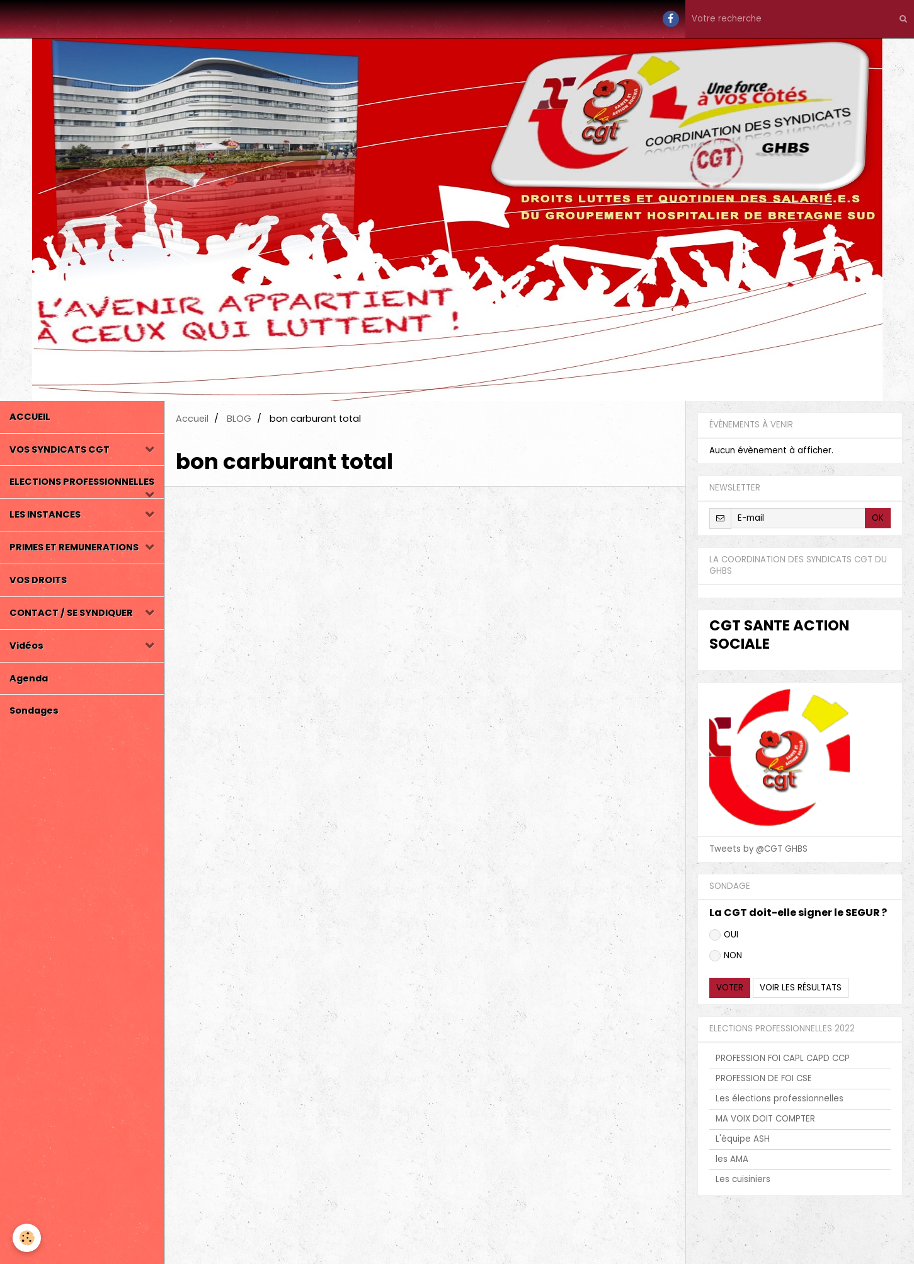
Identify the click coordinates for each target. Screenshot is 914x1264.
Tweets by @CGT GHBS (758, 849)
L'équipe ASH (743, 1139)
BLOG (239, 418)
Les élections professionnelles (779, 1099)
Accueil (192, 418)
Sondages (34, 710)
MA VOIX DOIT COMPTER (765, 1119)
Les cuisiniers (743, 1179)
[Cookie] (27, 1238)
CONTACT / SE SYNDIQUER (71, 612)
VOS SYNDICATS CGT (59, 449)
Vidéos (26, 645)
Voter (729, 988)
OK (878, 518)
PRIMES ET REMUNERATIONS (74, 547)
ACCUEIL (29, 416)
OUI (723, 935)
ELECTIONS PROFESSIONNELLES (81, 481)
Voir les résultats (801, 988)
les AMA (732, 1159)
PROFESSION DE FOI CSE (764, 1078)
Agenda (28, 678)
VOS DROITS (38, 580)
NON (725, 955)
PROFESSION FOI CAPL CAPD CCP (783, 1058)
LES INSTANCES (45, 514)
